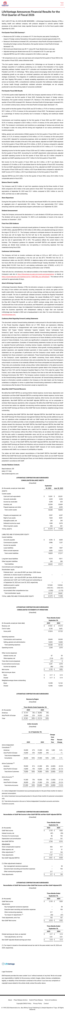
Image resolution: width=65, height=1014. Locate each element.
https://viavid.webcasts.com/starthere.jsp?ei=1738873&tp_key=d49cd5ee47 (26, 277)
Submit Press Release (36, 1000)
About (10, 1000)
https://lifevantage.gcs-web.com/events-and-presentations (35, 274)
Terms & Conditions (51, 1000)
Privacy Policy (37, 1003)
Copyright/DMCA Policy (23, 1003)
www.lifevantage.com (8, 314)
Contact (46, 1003)
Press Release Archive (20, 1000)
